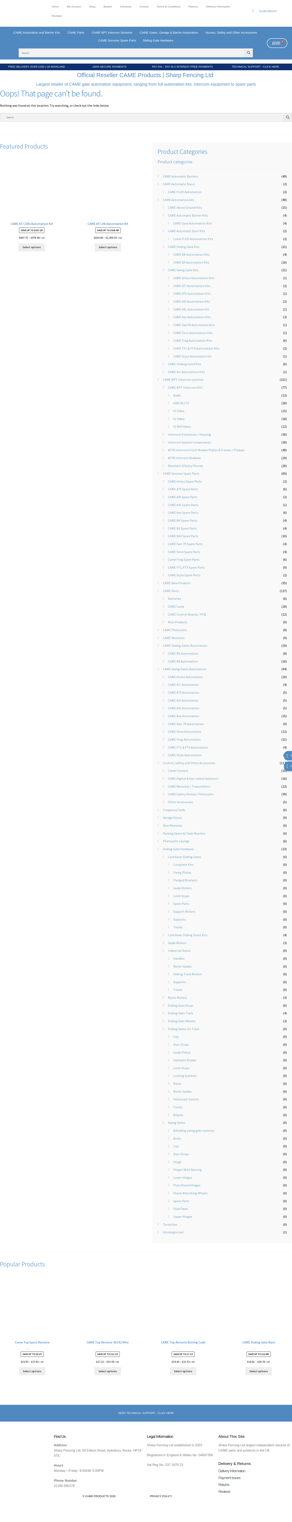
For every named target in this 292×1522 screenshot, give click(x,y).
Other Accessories (180, 802)
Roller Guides (182, 966)
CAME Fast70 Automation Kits (194, 325)
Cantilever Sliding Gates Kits (188, 935)
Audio (177, 395)
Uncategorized (173, 1232)
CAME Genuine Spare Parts (181, 473)
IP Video (178, 411)
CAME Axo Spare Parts (183, 513)
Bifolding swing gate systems (193, 1130)
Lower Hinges (182, 1177)
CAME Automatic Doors (179, 184)
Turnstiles (170, 1224)
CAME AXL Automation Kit (191, 309)
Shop (92, 6)
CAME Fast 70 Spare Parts (185, 544)
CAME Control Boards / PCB (187, 614)
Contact (144, 6)
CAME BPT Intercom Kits (185, 387)
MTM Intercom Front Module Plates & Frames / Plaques (206, 450)
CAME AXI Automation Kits (191, 301)
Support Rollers (184, 911)
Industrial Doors (179, 951)
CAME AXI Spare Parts (183, 497)
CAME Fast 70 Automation (186, 724)
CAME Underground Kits (184, 364)
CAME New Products (177, 583)
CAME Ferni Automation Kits (193, 333)
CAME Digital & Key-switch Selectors (193, 778)
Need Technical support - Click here (146, 1413)
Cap (176, 1037)
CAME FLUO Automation (185, 192)
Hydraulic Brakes (184, 1060)
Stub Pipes (180, 1209)
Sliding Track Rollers (187, 974)
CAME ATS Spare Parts (183, 489)
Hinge (177, 1162)
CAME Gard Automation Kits (192, 223)
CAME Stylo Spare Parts (184, 575)
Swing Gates (176, 1123)
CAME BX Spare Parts (182, 528)
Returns (193, 6)
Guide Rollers (182, 888)
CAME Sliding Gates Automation (185, 645)
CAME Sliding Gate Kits (184, 247)
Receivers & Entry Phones (185, 466)
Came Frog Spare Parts (184, 559)
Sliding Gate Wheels (182, 1021)
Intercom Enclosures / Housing (189, 434)
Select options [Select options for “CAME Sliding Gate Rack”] (258, 1371)
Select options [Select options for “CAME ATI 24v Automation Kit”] (108, 247)
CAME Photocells (175, 630)
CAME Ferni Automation (184, 732)
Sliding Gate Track (180, 1013)
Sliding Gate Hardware (178, 849)
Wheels (178, 1115)
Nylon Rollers (177, 998)
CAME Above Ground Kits (185, 207)
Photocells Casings (176, 841)
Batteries (174, 599)
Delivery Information (218, 6)
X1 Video (179, 419)
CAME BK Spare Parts (182, 520)
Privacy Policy (161, 1496)
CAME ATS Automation (183, 692)
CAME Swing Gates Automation (184, 669)
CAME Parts (171, 591)
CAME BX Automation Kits (191, 262)
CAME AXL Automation (183, 708)
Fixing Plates (182, 872)
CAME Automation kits (178, 200)
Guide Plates (182, 1052)
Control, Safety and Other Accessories (189, 763)
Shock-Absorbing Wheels (190, 1193)
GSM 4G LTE (181, 403)
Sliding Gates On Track (183, 1029)
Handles (179, 958)
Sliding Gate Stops (181, 1005)
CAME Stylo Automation (184, 755)
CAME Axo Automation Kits (192, 317)
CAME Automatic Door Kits (186, 231)
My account (74, 6)
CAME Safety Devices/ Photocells (191, 794)
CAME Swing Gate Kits (183, 270)
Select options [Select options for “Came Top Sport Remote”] (32, 1371)
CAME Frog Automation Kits (192, 340)
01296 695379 (267, 11)
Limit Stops (181, 896)
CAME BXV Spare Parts (183, 536)
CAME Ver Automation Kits (186, 372)
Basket (108, 6)
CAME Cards (176, 606)
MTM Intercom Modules (184, 458)
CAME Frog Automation (184, 739)
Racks (177, 1084)
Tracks (177, 927)
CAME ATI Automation (183, 685)
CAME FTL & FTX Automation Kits (196, 348)
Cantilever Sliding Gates (184, 857)
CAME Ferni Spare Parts (184, 552)
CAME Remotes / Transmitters (189, 786)
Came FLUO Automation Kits (193, 239)
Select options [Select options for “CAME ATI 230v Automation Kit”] (31, 247)
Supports (179, 919)
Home (55, 6)
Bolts (177, 1138)
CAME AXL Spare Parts (183, 505)
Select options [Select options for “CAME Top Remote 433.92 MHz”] (107, 1371)
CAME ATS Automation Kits (192, 293)
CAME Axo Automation (183, 716)
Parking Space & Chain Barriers (184, 833)
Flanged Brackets (185, 880)
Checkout (125, 6)
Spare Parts (181, 904)
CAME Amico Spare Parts (185, 481)
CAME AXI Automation (183, 700)
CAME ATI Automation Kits (191, 286)
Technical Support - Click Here (255, 66)
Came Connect (178, 771)
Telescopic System (186, 1099)
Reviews (57, 16)
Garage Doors (172, 818)
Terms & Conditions (168, 6)
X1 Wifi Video (182, 426)
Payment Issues (229, 1478)
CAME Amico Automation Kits (193, 278)
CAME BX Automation (183, 661)
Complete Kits (183, 865)
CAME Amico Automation (185, 677)
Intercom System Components (189, 442)
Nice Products (177, 622)
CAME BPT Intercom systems (183, 380)
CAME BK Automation (183, 653)
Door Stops (181, 1044)
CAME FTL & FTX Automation (188, 747)
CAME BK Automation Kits (191, 254)
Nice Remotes (172, 825)
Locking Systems (185, 1076)
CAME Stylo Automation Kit (192, 356)
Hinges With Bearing (187, 1170)
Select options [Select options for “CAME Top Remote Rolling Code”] (183, 1371)
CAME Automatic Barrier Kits (188, 215)
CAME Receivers (174, 638)
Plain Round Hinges (186, 1185)
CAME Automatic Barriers (180, 176)
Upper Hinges (182, 1217)
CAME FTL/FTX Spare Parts (186, 567)
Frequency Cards (174, 810)
